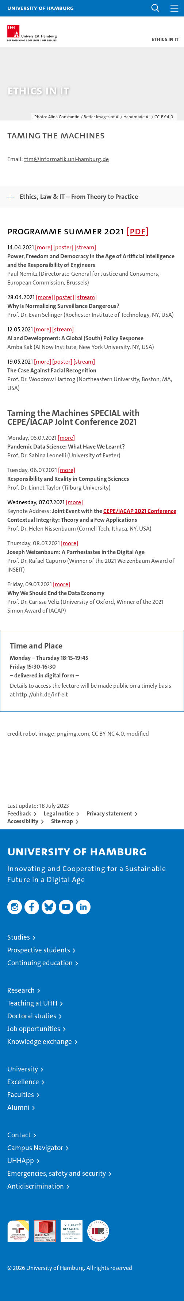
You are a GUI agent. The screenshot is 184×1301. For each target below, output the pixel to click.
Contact (19, 1135)
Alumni (18, 1107)
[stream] (85, 247)
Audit (41, 1224)
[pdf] (137, 231)
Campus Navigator (35, 1147)
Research (21, 990)
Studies (18, 937)
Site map (62, 821)
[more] (43, 247)
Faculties (20, 1094)
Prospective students (38, 950)
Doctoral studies (31, 1016)
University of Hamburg (40, 8)
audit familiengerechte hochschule (18, 1231)
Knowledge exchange (39, 1041)
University (22, 1069)
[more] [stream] (54, 329)
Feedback (19, 813)
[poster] (63, 247)
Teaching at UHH (32, 1003)
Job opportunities (33, 1028)
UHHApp (20, 1160)
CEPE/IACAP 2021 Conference (139, 511)
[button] (155, 8)
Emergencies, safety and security (56, 1173)
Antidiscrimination (35, 1186)
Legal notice (59, 813)
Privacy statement (109, 813)
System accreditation (98, 1227)
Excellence (23, 1081)
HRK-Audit (67, 1227)
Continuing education (40, 962)
